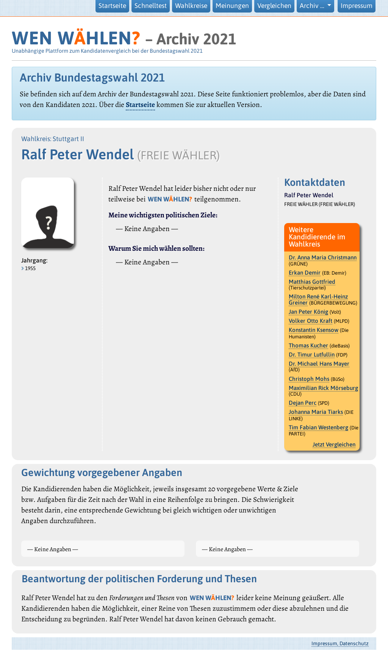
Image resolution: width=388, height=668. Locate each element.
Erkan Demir (305, 272)
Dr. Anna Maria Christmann (323, 257)
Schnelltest (151, 5)
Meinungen (232, 5)
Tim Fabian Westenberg (318, 427)
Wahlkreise (191, 5)
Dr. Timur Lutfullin (312, 354)
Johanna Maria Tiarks (316, 412)
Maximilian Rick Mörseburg (323, 388)
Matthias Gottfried (312, 281)
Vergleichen (274, 5)
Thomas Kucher (308, 345)
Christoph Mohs (309, 379)
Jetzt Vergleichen (334, 444)
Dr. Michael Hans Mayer (319, 363)
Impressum (356, 5)
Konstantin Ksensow (313, 330)
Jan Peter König (308, 311)
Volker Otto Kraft (310, 320)
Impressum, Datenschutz (340, 643)
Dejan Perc (302, 402)
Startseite (112, 5)
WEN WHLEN (76, 37)
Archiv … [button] (313, 5)
